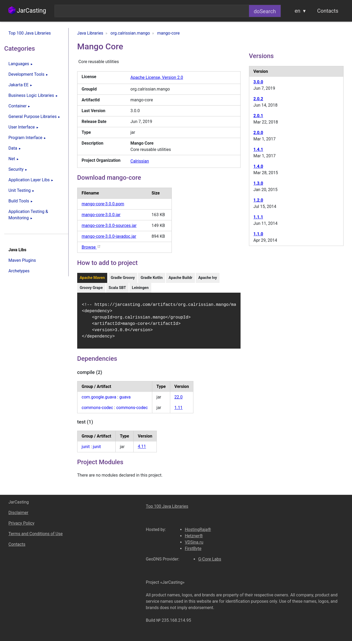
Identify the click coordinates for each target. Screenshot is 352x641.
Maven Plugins (22, 260)
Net (11, 158)
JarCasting (27, 10)
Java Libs (17, 249)
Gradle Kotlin (152, 278)
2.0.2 (258, 98)
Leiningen (140, 288)
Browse (91, 247)
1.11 (178, 410)
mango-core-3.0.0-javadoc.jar (109, 236)
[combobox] (152, 11)
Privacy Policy (21, 523)
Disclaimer (18, 512)
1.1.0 (258, 233)
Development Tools (26, 74)
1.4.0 (258, 166)
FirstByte (193, 548)
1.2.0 (258, 200)
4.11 (142, 449)
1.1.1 (258, 217)
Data (12, 148)
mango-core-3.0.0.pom (103, 203)
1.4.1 (258, 149)
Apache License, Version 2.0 (156, 77)
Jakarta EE (18, 84)
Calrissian (139, 161)
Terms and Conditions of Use (35, 533)
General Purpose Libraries (32, 116)
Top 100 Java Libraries (29, 33)
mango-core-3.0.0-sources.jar (109, 225)
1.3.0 (258, 183)
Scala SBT (117, 288)
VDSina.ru (194, 542)
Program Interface (25, 137)
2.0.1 (258, 115)
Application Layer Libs (29, 179)
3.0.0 (258, 81)
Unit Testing (19, 190)
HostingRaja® (198, 529)
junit (86, 449)
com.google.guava (99, 400)
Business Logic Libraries (31, 95)
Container (17, 105)
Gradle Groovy (123, 278)
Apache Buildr (180, 278)
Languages (18, 63)
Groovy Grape (91, 288)
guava (125, 400)
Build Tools (18, 200)
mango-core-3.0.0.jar (101, 214)
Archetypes (19, 270)
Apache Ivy (207, 278)
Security (15, 169)
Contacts (327, 11)
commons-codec (97, 410)
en (297, 11)
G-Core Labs (209, 559)
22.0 (178, 400)
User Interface (21, 127)
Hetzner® (194, 535)
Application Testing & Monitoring (28, 214)
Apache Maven (92, 278)
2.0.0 (258, 132)
